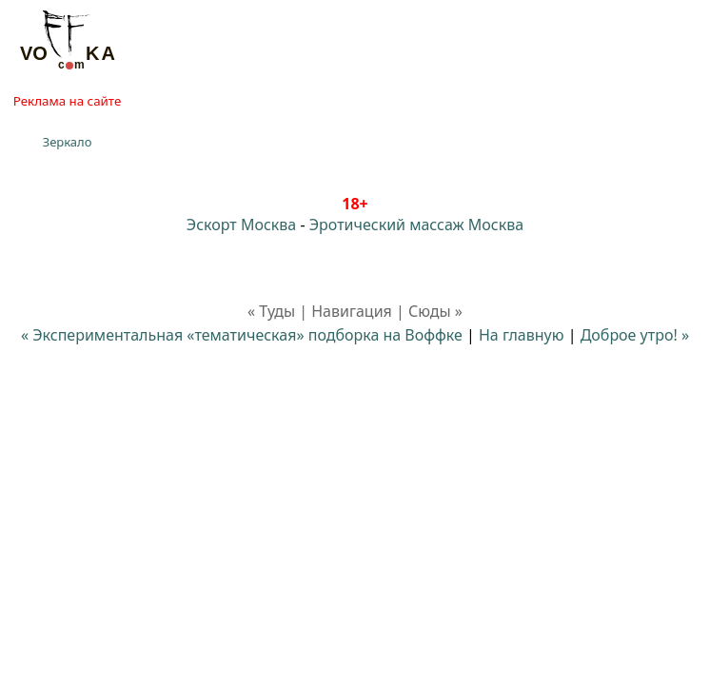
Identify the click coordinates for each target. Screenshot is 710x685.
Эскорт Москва (241, 224)
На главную (521, 334)
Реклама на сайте (67, 100)
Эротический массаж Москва (416, 224)
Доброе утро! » (635, 334)
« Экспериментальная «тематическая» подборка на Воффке (242, 334)
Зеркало (67, 141)
